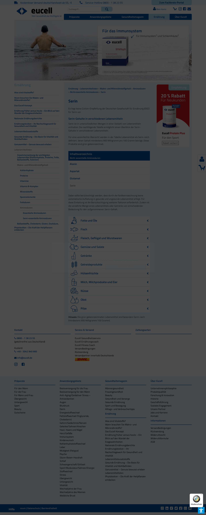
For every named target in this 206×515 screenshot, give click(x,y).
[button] (80, 267)
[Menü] (201, 495)
